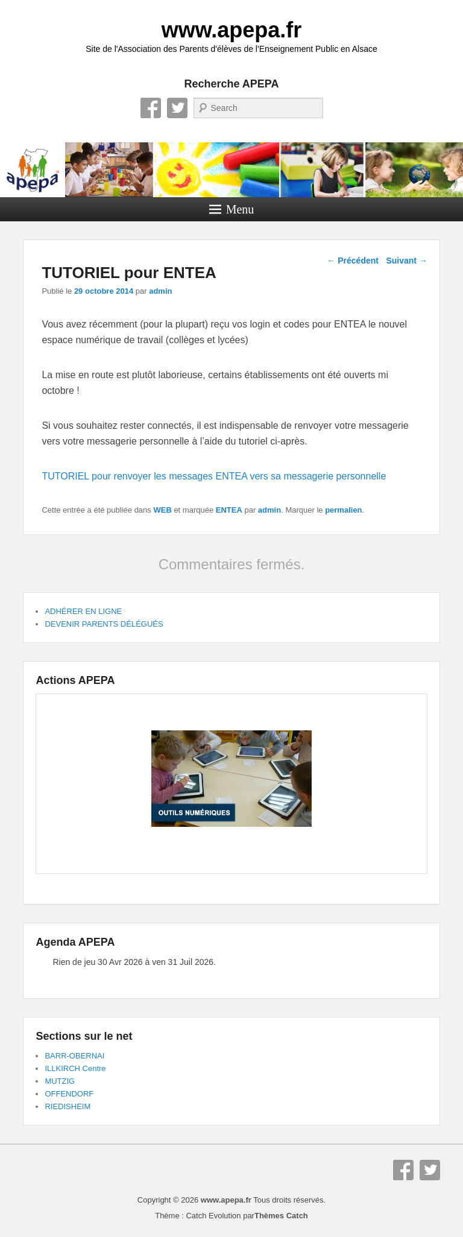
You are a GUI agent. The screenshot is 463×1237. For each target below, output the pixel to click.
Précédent (353, 260)
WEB (162, 509)
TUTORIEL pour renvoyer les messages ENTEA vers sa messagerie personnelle (214, 476)
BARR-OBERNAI (74, 1055)
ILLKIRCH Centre (75, 1068)
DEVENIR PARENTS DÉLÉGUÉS (104, 623)
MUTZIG (60, 1081)
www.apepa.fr (232, 29)
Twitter (177, 108)
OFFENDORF (69, 1093)
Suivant (406, 260)
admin (160, 291)
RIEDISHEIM (67, 1106)
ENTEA (229, 509)
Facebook (150, 108)
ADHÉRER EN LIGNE (83, 611)
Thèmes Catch (281, 1215)
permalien (343, 509)
